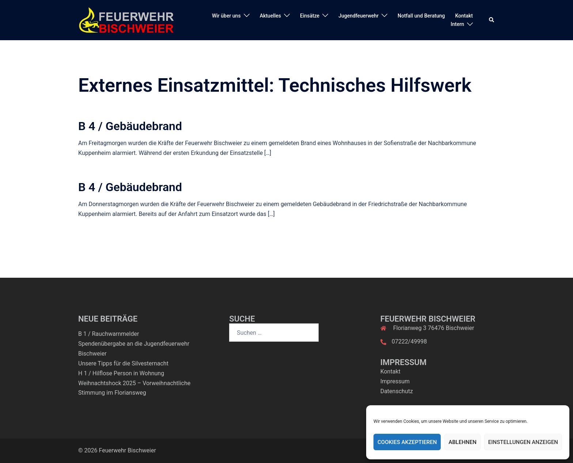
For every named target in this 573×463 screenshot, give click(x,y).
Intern (457, 24)
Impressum (395, 381)
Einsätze (309, 16)
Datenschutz (396, 391)
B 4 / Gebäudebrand (130, 126)
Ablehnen (462, 442)
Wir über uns (226, 16)
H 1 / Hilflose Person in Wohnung (121, 373)
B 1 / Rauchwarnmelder (108, 333)
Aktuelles (270, 16)
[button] (492, 20)
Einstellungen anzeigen (523, 442)
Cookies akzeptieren (407, 442)
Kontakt (464, 16)
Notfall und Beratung (421, 16)
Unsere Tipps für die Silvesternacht (123, 363)
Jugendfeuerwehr (358, 16)
